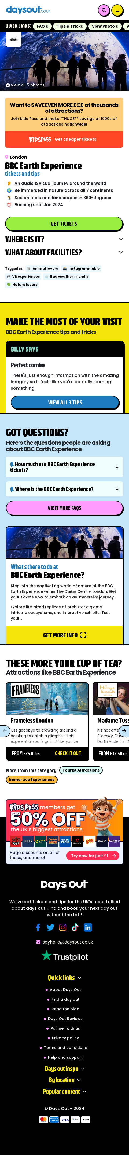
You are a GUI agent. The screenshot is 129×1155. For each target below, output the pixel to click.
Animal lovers (42, 268)
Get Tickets (64, 223)
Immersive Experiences (31, 779)
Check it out (68, 753)
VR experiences (23, 276)
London (16, 157)
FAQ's (42, 26)
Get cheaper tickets (63, 139)
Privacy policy (65, 1038)
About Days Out (65, 989)
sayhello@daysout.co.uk (64, 942)
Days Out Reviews (65, 1018)
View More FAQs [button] (64, 508)
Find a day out (65, 999)
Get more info (64, 635)
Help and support (65, 1057)
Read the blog (65, 1009)
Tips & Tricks (70, 26)
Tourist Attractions (81, 770)
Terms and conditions (65, 1047)
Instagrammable (81, 268)
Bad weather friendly (67, 276)
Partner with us (65, 1028)
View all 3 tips (65, 402)
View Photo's (105, 26)
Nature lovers (22, 284)
